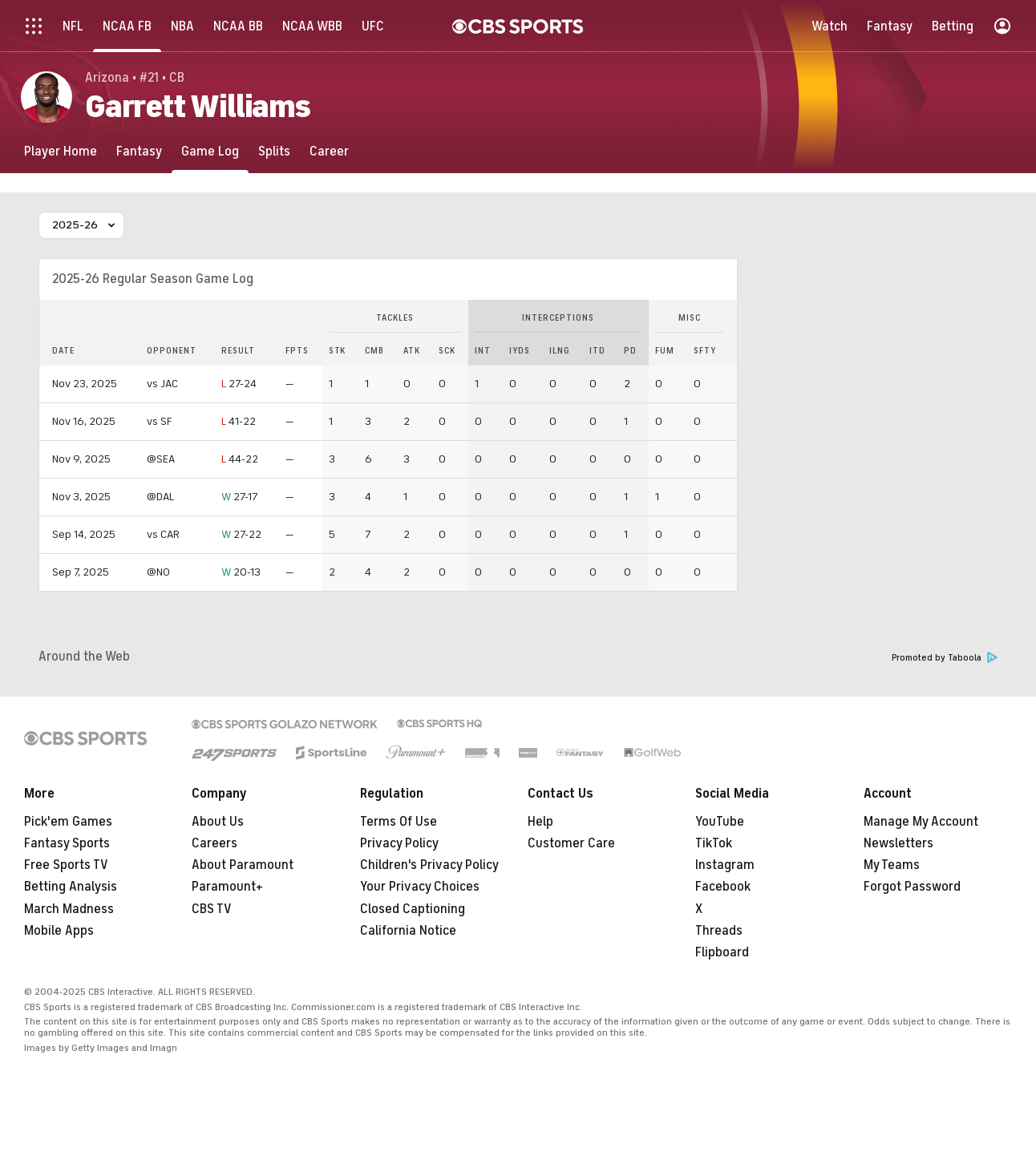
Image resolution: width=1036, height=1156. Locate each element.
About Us (218, 822)
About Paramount (242, 865)
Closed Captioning (412, 909)
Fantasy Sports (67, 843)
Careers (214, 843)
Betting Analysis (70, 887)
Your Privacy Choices (420, 887)
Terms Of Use (398, 822)
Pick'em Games (68, 822)
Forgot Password (912, 887)
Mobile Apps (59, 931)
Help (540, 822)
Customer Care (571, 843)
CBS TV (212, 909)
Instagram (725, 865)
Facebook (723, 887)
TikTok (713, 843)
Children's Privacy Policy (429, 865)
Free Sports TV (66, 865)
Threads (719, 931)
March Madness (69, 909)
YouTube (719, 822)
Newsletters (898, 843)
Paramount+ (227, 887)
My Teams (892, 865)
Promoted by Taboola (945, 658)
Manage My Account (921, 822)
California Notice (408, 931)
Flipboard (722, 952)
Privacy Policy (399, 843)
